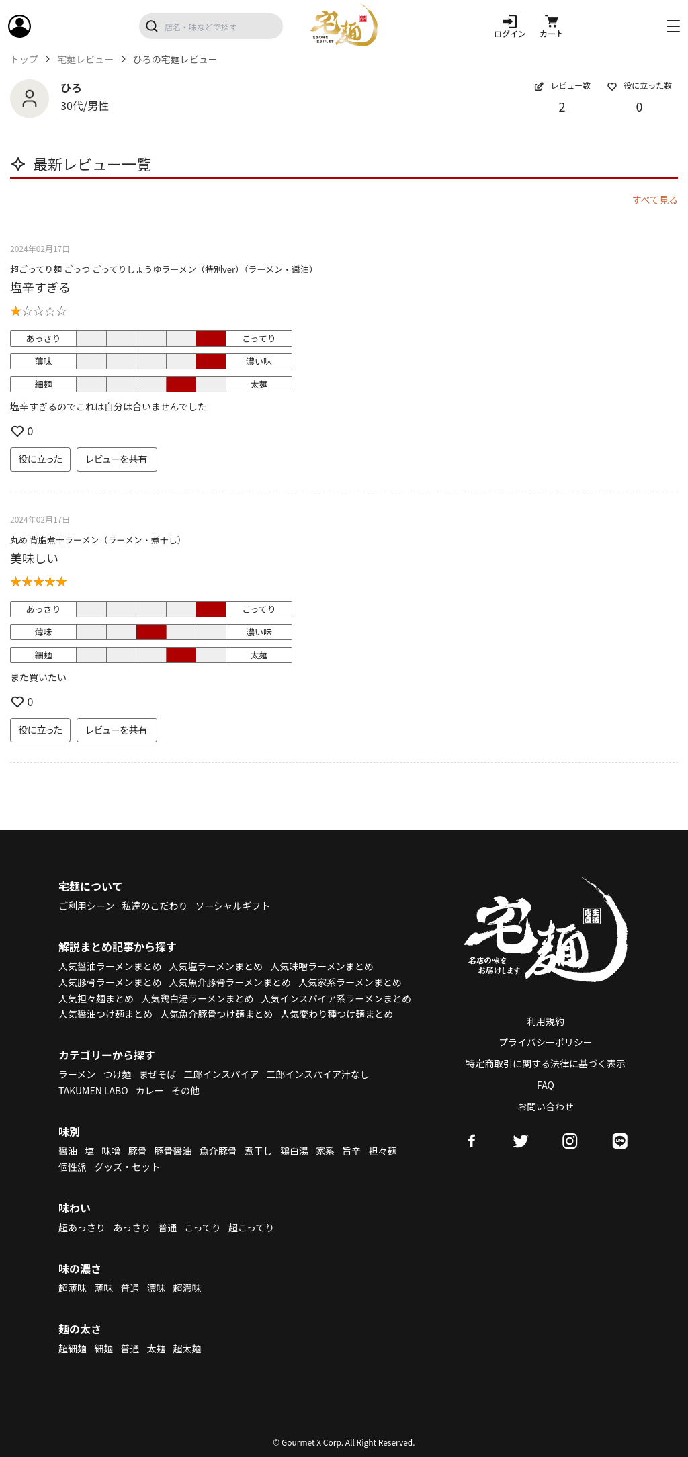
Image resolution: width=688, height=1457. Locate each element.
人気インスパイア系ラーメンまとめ (336, 998)
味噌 (110, 1150)
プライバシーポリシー (546, 1042)
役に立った (40, 459)
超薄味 (72, 1287)
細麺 (103, 1348)
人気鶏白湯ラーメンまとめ (197, 998)
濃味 (155, 1287)
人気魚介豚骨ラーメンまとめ (230, 982)
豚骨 (137, 1150)
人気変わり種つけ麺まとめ (336, 1013)
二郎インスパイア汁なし (318, 1074)
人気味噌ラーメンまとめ (321, 966)
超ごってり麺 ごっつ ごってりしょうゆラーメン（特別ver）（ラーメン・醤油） (164, 269)
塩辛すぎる (40, 287)
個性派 (72, 1167)
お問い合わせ (545, 1106)
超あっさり (81, 1227)
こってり (202, 1227)
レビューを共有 (117, 459)
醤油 (67, 1150)
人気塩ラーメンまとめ (216, 966)
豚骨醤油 (173, 1150)
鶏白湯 (294, 1150)
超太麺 (187, 1348)
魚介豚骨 (218, 1150)
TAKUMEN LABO (93, 1090)
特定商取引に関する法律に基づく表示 (546, 1063)
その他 (185, 1090)
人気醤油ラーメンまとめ (109, 966)
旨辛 (351, 1150)
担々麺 (382, 1150)
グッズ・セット (127, 1167)
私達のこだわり (154, 905)
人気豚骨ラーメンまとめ (109, 982)
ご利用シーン (86, 905)
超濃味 (187, 1287)
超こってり (251, 1227)
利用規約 (545, 1021)
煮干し (259, 1150)
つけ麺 (117, 1074)
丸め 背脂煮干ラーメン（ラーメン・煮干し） (98, 539)
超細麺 (72, 1348)
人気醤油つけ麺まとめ (105, 1013)
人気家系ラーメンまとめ (349, 982)
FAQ (545, 1085)
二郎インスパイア (221, 1074)
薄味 (103, 1287)
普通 (167, 1227)
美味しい (34, 557)
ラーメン (76, 1074)
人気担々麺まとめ (96, 998)
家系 (325, 1150)
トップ (24, 59)
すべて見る (655, 199)
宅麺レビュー (85, 59)
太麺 (155, 1348)
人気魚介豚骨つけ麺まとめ (216, 1013)
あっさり (131, 1227)
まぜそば (158, 1074)
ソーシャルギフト (233, 905)
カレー (150, 1090)
